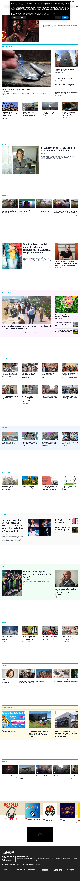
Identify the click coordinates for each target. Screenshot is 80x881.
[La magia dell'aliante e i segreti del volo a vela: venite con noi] (50, 114)
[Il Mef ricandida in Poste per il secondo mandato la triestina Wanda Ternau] (10, 673)
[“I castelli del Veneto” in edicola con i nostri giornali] (30, 480)
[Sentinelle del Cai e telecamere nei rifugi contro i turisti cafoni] (70, 630)
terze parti (30, 7)
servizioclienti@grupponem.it (39, 866)
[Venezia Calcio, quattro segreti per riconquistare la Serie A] (12, 583)
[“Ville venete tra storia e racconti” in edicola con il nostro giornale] (10, 480)
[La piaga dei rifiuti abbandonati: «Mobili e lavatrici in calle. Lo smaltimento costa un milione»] (30, 389)
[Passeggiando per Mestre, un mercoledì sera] (70, 436)
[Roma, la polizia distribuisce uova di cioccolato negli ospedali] (44, 769)
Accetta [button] (65, 17)
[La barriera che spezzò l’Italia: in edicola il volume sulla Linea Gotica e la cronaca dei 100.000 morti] (50, 480)
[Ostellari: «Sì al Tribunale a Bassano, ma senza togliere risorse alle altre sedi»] (50, 630)
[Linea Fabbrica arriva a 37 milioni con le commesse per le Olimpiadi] (62, 673)
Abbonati (73, 1)
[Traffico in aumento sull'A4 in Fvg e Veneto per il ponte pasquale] (63, 324)
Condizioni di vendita (8, 856)
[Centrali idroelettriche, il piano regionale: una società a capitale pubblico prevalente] (30, 630)
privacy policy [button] (58, 3)
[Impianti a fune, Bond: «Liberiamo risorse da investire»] (10, 630)
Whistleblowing (6, 861)
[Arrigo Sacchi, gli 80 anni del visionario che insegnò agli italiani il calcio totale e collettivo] (66, 578)
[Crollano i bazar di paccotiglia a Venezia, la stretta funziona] (10, 367)
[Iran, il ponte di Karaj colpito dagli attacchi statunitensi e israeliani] (27, 769)
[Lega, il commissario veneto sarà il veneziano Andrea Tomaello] (66, 85)
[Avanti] (76, 215)
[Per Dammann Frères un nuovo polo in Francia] (44, 673)
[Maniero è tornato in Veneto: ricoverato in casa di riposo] (20, 28)
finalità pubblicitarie (18, 9)
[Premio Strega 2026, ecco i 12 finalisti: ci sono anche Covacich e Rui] (63, 520)
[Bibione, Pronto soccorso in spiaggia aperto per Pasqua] (66, 92)
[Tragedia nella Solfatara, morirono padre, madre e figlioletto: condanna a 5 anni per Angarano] (30, 367)
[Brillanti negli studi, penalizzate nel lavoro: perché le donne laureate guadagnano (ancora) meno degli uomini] (10, 106)
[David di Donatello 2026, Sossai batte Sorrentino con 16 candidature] (63, 529)
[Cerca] (3, 6)
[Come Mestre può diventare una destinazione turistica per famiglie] (30, 436)
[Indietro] (3, 215)
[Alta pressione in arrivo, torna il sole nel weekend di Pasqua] (63, 330)
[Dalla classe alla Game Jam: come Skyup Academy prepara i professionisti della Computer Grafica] (40, 719)
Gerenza (4, 858)
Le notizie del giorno (7, 46)
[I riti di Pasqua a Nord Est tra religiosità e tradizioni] (66, 304)
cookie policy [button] (32, 5)
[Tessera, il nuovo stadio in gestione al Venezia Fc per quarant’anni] (66, 77)
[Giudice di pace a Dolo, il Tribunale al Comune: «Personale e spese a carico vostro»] (30, 106)
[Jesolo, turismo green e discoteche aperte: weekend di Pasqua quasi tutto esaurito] (26, 310)
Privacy (4, 859)
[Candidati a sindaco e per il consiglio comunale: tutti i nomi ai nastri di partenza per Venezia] (50, 367)
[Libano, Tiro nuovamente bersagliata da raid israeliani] (62, 769)
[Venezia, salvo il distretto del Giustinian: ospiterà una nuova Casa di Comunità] (50, 389)
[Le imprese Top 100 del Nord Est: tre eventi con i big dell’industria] (20, 160)
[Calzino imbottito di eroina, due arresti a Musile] (66, 58)
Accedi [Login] (77, 1)
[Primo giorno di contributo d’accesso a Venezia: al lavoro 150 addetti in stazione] (70, 390)
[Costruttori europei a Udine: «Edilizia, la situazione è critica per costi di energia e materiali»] (27, 673)
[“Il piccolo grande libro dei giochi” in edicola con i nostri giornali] (70, 480)
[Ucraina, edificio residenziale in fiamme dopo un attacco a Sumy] (10, 769)
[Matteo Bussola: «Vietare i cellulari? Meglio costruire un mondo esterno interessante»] (66, 251)
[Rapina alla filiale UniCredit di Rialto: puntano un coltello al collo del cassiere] (10, 390)
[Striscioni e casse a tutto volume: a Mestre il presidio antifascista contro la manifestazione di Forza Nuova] (62, 203)
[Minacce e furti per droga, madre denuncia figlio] (26, 68)
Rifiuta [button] (58, 17)
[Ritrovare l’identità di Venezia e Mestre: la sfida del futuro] (50, 436)
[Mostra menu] (2, 1)
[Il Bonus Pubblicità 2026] (13, 719)
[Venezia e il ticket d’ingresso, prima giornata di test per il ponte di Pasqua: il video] (10, 203)
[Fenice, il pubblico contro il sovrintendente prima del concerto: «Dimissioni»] (70, 106)
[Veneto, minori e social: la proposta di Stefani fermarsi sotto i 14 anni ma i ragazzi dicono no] (12, 256)
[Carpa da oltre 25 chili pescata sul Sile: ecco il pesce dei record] (44, 203)
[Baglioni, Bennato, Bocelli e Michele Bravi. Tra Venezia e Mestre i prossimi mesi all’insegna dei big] (39, 527)
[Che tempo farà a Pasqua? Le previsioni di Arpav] (27, 203)
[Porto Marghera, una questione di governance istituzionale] (10, 436)
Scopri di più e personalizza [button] (18, 17)
